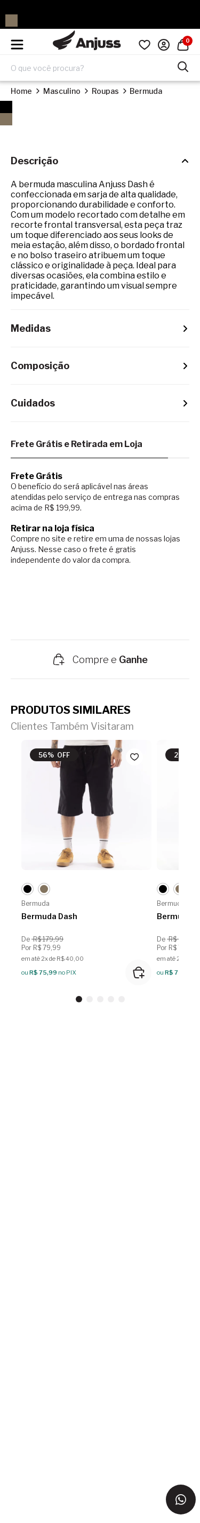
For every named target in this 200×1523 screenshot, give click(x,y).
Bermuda (146, 90)
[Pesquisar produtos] (183, 65)
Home (21, 90)
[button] (79, 999)
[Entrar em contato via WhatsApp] (181, 1499)
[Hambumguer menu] (17, 44)
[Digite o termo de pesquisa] (94, 67)
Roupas (105, 90)
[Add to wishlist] (134, 757)
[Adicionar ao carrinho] (138, 972)
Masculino (62, 90)
